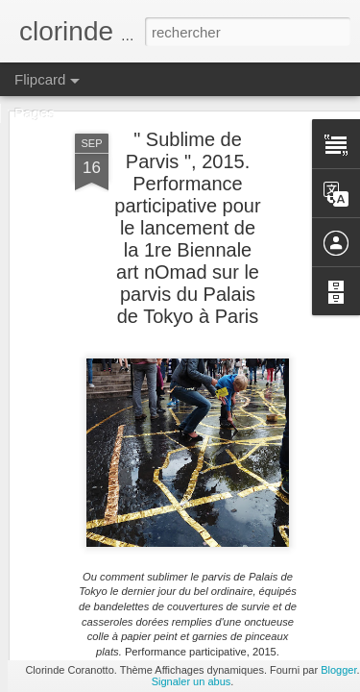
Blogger (338, 670)
